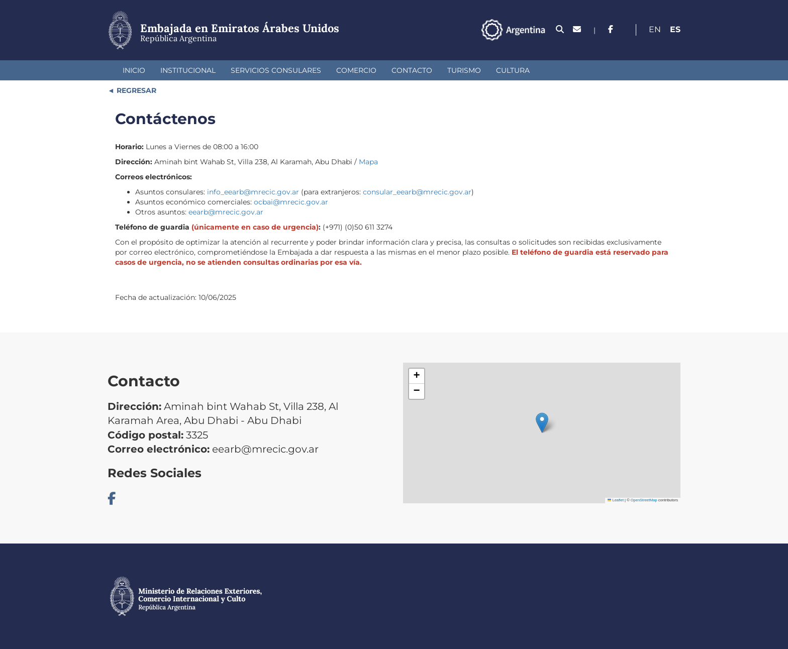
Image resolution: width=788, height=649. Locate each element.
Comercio (356, 70)
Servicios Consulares (276, 70)
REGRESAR (135, 90)
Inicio (134, 70)
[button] (542, 422)
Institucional (188, 70)
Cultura (513, 70)
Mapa (368, 161)
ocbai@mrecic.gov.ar (291, 201)
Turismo (464, 70)
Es (675, 29)
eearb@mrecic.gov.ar (225, 212)
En (655, 29)
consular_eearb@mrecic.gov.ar (417, 191)
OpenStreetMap (644, 500)
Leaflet (616, 500)
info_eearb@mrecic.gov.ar (253, 191)
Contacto (411, 70)
